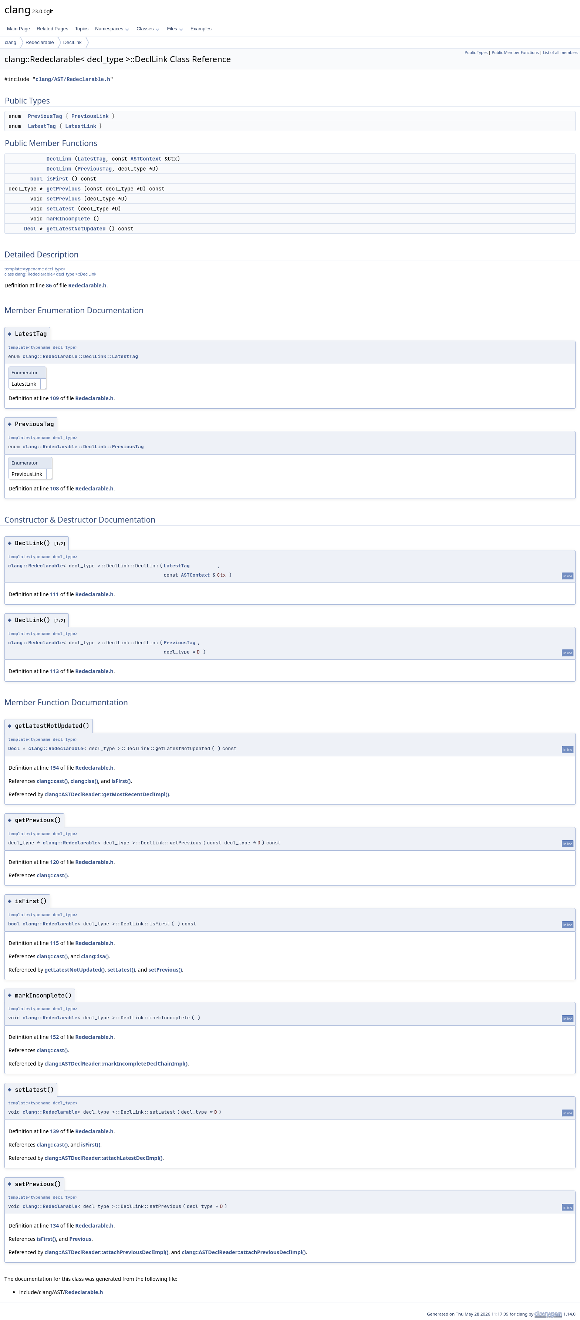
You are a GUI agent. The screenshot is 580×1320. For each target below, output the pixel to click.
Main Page (18, 28)
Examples (201, 28)
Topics (81, 28)
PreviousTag (45, 116)
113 (54, 671)
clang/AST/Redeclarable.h (73, 79)
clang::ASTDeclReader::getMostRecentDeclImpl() (106, 794)
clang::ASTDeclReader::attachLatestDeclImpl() (103, 1157)
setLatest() (121, 969)
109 (54, 398)
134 (54, 1225)
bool (36, 178)
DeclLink (72, 42)
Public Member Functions (515, 52)
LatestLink (80, 126)
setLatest (61, 208)
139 (54, 1131)
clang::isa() (84, 780)
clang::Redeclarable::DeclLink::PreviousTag (83, 446)
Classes (147, 28)
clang (10, 42)
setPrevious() (165, 969)
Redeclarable (40, 42)
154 (54, 767)
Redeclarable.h (87, 285)
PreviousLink (90, 116)
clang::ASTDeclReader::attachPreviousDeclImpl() (106, 1252)
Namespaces (112, 28)
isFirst (57, 178)
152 (54, 1036)
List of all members (560, 52)
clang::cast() (52, 780)
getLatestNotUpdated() (74, 969)
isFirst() (121, 780)
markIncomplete (68, 218)
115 (54, 942)
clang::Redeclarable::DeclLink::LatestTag (80, 356)
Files (175, 28)
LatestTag (42, 126)
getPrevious (64, 188)
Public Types (476, 52)
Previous (80, 1238)
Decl (30, 228)
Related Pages (52, 28)
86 (49, 285)
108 (54, 488)
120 (54, 861)
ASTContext (146, 158)
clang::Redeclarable (35, 566)
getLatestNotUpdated (76, 228)
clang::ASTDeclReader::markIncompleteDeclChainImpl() (116, 1063)
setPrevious (64, 198)
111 (54, 594)
